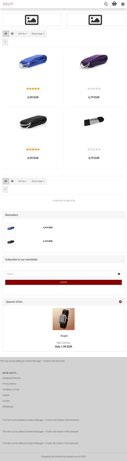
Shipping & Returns (12, 378)
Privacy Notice (9, 383)
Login (63, 282)
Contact (6, 401)
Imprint (6, 395)
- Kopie (64, 335)
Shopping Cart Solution (52, 456)
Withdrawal (8, 406)
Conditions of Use (11, 389)
